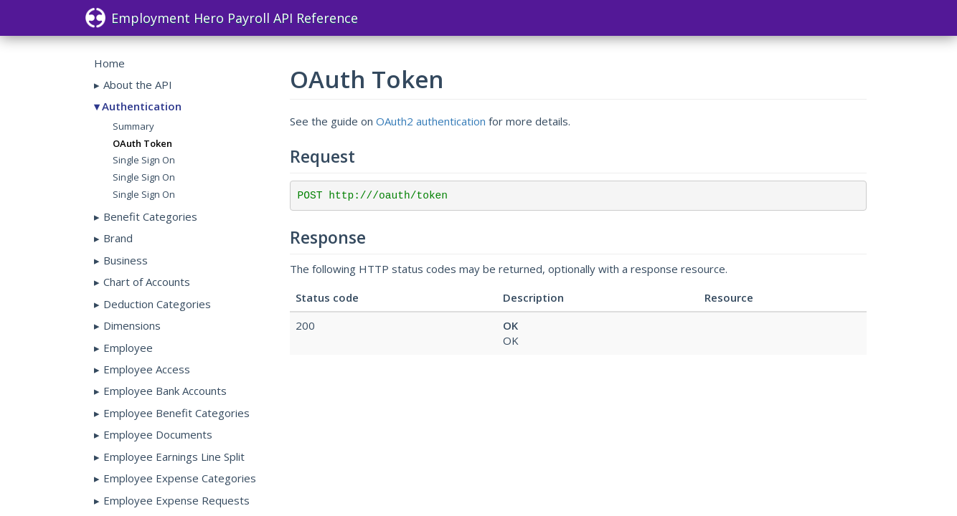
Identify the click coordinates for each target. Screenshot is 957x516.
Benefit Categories (150, 216)
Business (125, 260)
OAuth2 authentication (431, 121)
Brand (118, 238)
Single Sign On (144, 159)
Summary (133, 126)
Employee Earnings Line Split (174, 456)
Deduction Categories (157, 304)
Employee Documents (157, 434)
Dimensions (132, 325)
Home (109, 63)
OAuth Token (142, 143)
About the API (137, 84)
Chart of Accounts (146, 281)
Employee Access (146, 369)
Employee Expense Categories (179, 478)
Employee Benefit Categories (176, 413)
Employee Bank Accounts (165, 390)
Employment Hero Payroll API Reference (221, 18)
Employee (128, 347)
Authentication (142, 106)
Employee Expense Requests (176, 500)
